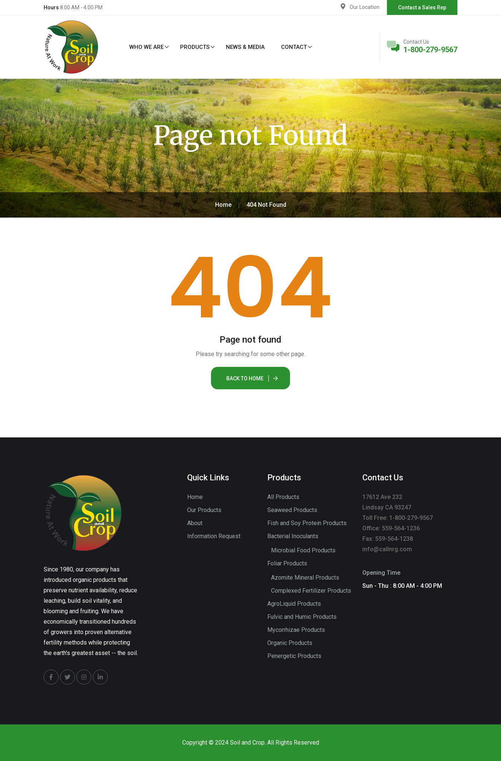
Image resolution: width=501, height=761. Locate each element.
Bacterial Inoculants (292, 536)
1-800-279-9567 (430, 49)
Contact (294, 47)
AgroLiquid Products (294, 603)
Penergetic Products (294, 655)
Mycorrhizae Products (296, 629)
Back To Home (245, 378)
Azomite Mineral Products (305, 577)
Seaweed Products (292, 510)
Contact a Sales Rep (422, 7)
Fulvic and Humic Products (302, 616)
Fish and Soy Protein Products (307, 523)
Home (195, 496)
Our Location (364, 7)
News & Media (245, 47)
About (194, 523)
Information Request (213, 536)
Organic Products (289, 642)
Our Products (204, 510)
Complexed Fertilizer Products (311, 590)
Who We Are (146, 47)
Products (194, 47)
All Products (283, 496)
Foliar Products (287, 563)
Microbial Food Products (303, 550)
